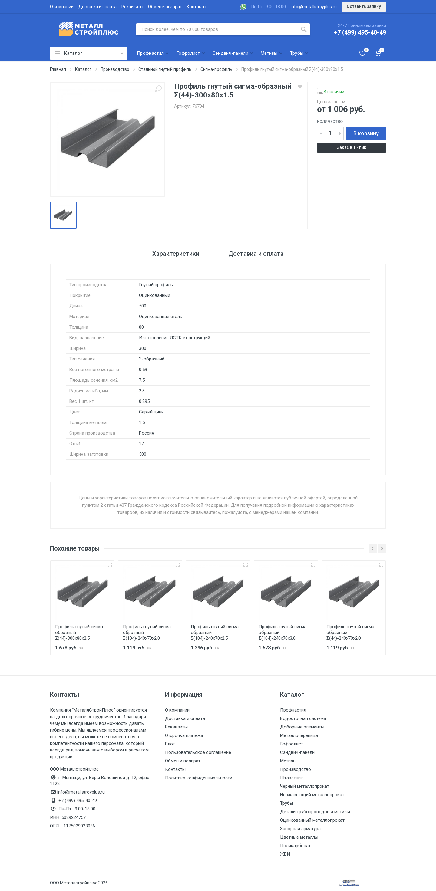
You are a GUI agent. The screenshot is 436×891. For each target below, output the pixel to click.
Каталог (89, 53)
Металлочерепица (299, 735)
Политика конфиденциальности (198, 778)
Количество (330, 121)
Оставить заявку (364, 6)
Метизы (288, 761)
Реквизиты (132, 7)
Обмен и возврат (165, 7)
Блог (170, 744)
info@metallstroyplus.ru (314, 7)
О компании (62, 7)
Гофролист (291, 744)
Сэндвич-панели (297, 752)
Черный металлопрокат (304, 786)
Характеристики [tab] (175, 253)
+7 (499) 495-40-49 (360, 32)
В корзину (366, 133)
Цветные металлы (299, 837)
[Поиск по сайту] (217, 29)
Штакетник (291, 778)
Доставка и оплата (97, 7)
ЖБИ (285, 854)
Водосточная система (303, 718)
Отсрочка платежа (184, 735)
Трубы (286, 803)
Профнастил (293, 710)
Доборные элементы (302, 727)
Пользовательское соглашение (198, 752)
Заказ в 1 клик (351, 147)
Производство (295, 769)
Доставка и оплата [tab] (256, 253)
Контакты (196, 7)
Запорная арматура (300, 828)
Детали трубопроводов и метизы (315, 811)
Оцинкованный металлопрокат (312, 820)
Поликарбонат (295, 845)
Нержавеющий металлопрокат (312, 794)
